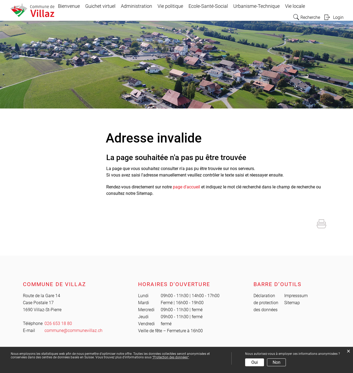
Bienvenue (69, 6)
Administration (136, 6)
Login (338, 17)
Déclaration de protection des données (265, 302)
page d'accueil (186, 186)
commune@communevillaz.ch (73, 330)
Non (276, 362)
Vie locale (295, 6)
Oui (254, 362)
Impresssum (296, 295)
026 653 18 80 (58, 323)
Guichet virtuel (100, 6)
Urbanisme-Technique (256, 6)
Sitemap (292, 302)
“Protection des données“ (170, 357)
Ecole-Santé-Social (208, 6)
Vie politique (170, 6)
